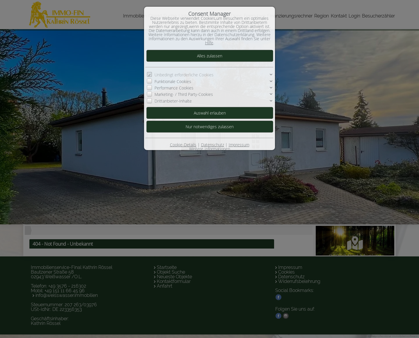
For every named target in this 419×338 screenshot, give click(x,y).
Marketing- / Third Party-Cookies (184, 94)
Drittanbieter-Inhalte (173, 101)
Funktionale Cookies (173, 81)
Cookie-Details (183, 144)
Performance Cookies (174, 88)
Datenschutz (212, 144)
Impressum (239, 144)
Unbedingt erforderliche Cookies (184, 75)
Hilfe (209, 42)
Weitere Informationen (209, 149)
